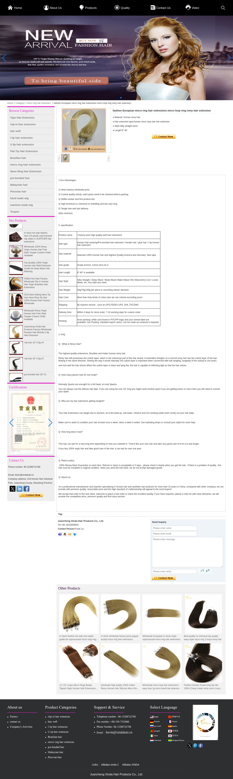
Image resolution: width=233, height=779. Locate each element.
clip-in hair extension (23, 124)
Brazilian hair (18, 157)
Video (195, 7)
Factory (14, 717)
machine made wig (21, 205)
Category (20, 103)
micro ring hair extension (39, 103)
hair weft (15, 131)
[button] (112, 97)
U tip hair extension (22, 144)
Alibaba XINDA (130, 764)
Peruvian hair (18, 191)
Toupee (14, 211)
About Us (56, 7)
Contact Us (163, 7)
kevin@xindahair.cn (119, 732)
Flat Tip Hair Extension (24, 151)
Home (18, 7)
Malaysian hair (19, 184)
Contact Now (31, 495)
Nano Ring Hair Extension (26, 171)
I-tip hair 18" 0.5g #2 (34, 360)
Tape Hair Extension (22, 117)
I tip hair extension (21, 137)
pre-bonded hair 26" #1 (35, 376)
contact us (15, 722)
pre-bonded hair (20, 178)
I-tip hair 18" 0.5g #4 (34, 344)
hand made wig (19, 198)
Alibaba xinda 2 (110, 764)
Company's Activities (21, 727)
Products (91, 7)
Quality (125, 7)
